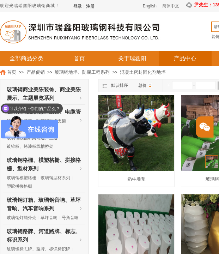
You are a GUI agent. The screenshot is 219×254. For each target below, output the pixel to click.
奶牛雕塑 (136, 179)
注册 (90, 6)
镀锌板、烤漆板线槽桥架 (30, 146)
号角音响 (70, 217)
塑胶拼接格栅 (19, 186)
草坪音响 (49, 217)
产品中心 (185, 58)
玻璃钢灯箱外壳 (21, 217)
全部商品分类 (26, 58)
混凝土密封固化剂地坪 (143, 72)
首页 (79, 58)
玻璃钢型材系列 (55, 177)
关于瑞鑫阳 (132, 58)
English (150, 6)
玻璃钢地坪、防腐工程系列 (82, 72)
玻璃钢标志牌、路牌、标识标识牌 (38, 249)
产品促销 (35, 72)
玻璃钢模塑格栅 (21, 177)
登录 (77, 6)
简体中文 (170, 6)
